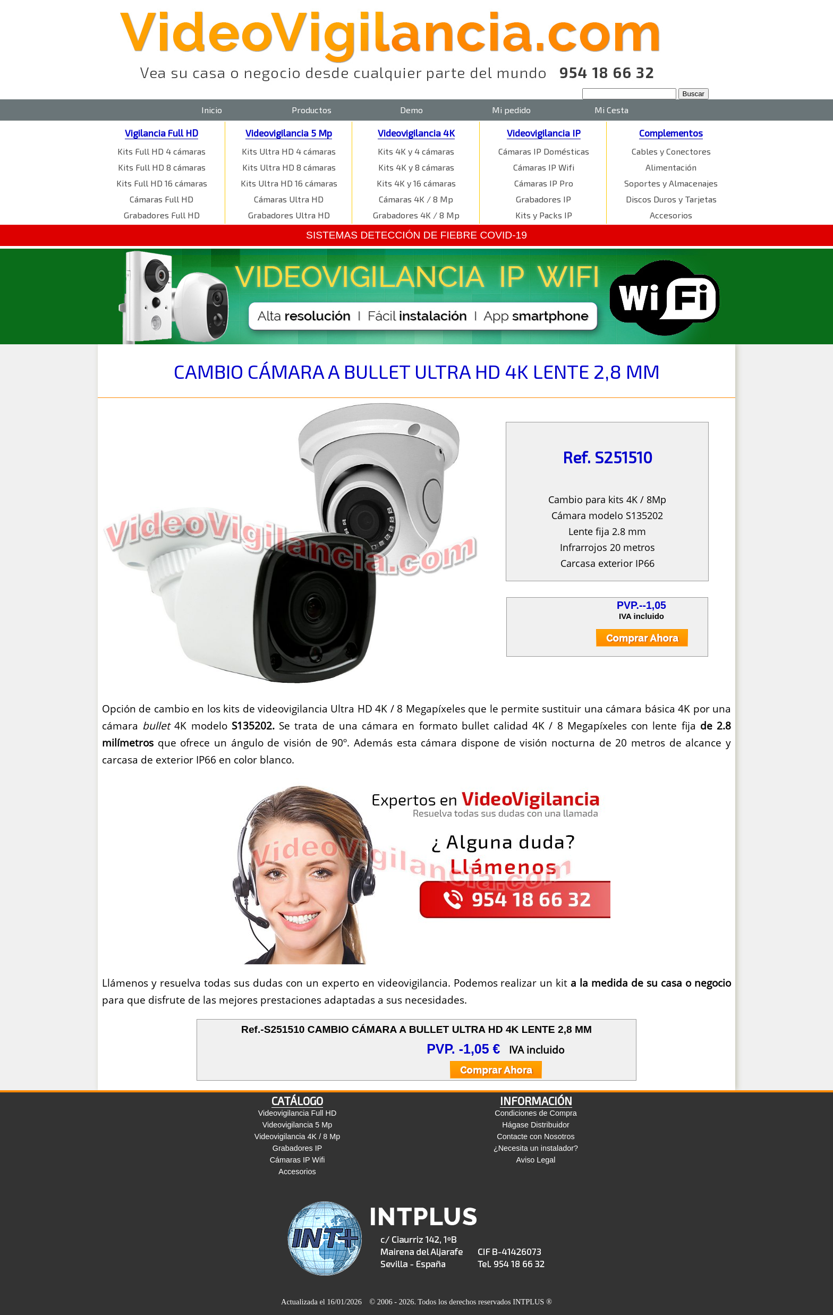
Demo (411, 110)
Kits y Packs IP (543, 215)
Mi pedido (511, 110)
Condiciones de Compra (535, 1113)
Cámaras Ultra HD (289, 199)
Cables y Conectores (671, 151)
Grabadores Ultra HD (289, 215)
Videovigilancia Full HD (297, 1113)
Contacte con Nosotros (535, 1136)
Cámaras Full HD (161, 199)
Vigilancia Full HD (161, 133)
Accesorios (671, 215)
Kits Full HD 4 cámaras (161, 151)
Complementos (671, 133)
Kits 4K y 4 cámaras (416, 151)
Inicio (211, 110)
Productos (312, 110)
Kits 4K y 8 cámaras (416, 167)
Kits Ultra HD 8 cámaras (289, 167)
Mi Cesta (611, 110)
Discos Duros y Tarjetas (671, 199)
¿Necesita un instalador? (536, 1148)
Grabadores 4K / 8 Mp (416, 215)
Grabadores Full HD (162, 215)
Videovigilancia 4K (416, 133)
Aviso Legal (535, 1160)
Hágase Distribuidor (535, 1125)
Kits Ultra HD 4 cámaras (289, 151)
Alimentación (670, 167)
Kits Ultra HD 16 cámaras (289, 183)
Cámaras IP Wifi (543, 167)
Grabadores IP (543, 199)
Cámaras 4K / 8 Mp (416, 199)
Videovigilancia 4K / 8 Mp (297, 1136)
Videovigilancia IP (544, 133)
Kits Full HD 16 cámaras (161, 183)
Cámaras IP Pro (543, 183)
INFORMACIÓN (536, 1100)
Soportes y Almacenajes (671, 183)
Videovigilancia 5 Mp (288, 133)
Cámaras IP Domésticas (543, 151)
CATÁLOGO (297, 1100)
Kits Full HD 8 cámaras (162, 167)
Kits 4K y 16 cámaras (416, 183)
